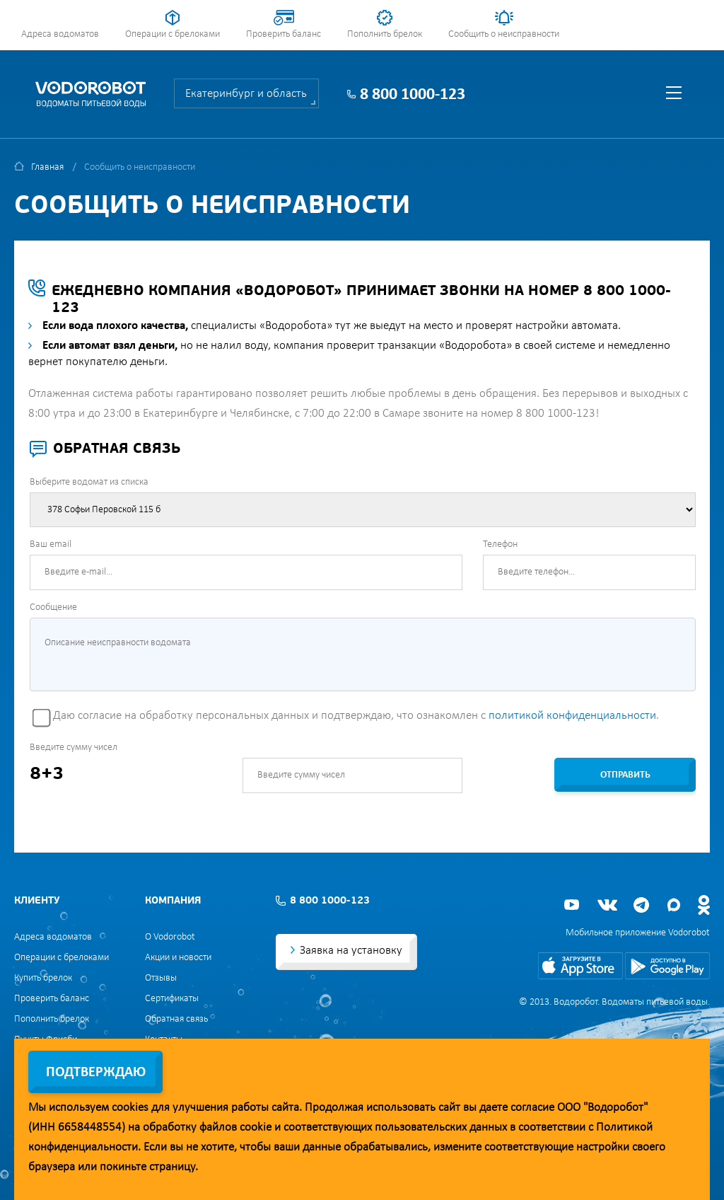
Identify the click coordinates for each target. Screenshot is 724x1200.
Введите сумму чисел (73, 747)
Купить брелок (43, 978)
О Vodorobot (170, 937)
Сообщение (53, 607)
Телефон (500, 544)
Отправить (625, 775)
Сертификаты (172, 998)
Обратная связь (176, 1019)
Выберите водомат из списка (89, 482)
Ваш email (50, 544)
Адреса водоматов (60, 34)
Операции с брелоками (172, 34)
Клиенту (36, 901)
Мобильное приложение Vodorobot (638, 933)
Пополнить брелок (384, 34)
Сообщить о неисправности (503, 34)
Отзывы (161, 978)
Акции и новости (178, 957)
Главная (47, 167)
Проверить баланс (283, 34)
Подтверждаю (96, 1073)
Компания (173, 901)
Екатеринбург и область (246, 94)
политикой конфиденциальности (572, 716)
